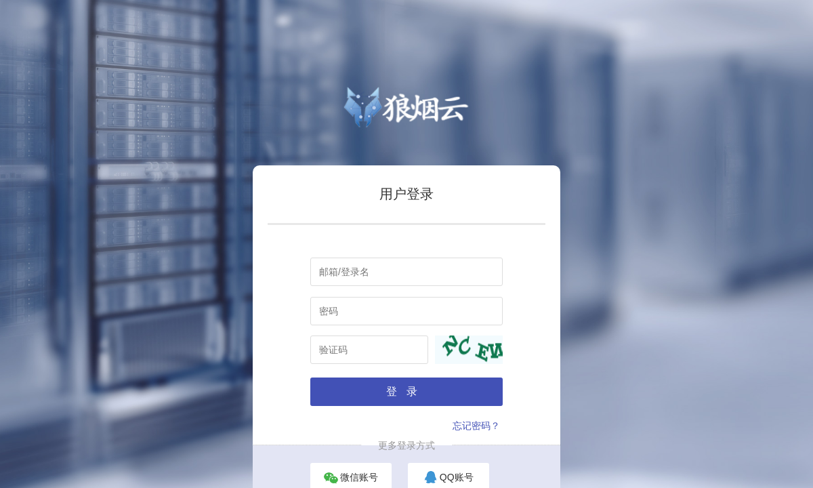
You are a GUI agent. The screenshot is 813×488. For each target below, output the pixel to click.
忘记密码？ (476, 425)
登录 (406, 391)
